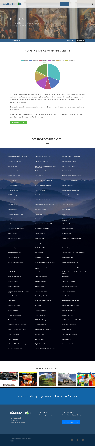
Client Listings (80, 40)
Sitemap (12, 440)
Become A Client (18, 122)
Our (15, 41)
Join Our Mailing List (70, 422)
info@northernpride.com (73, 415)
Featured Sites (70, 40)
